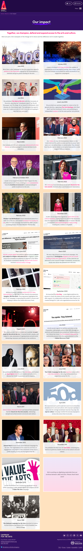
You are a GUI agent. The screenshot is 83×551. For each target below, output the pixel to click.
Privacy (64, 547)
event (12, 374)
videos (51, 141)
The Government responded (68, 334)
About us (7, 13)
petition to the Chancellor (11, 71)
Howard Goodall (17, 410)
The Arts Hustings (67, 107)
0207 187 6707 (4, 543)
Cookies (69, 547)
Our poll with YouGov (31, 260)
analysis (55, 111)
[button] (78, 8)
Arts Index (28, 372)
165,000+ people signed (10, 254)
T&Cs (59, 547)
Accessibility (74, 547)
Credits (80, 547)
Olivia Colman (7, 410)
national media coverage (23, 262)
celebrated (50, 185)
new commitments (32, 183)
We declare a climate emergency (11, 547)
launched (69, 372)
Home (2, 13)
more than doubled (63, 67)
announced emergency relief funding (66, 222)
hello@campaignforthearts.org (9, 541)
